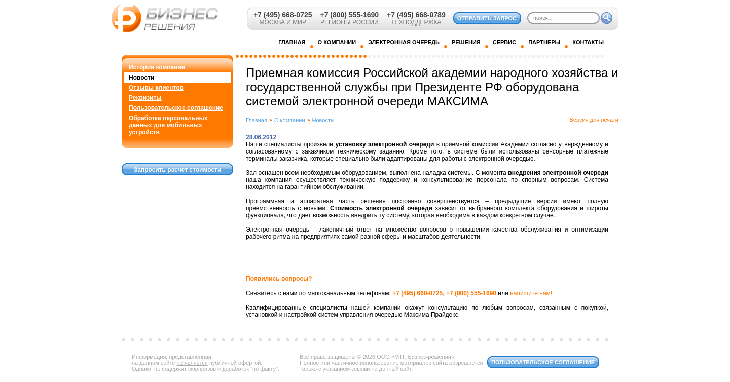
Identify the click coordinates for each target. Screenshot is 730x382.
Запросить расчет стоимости (178, 169)
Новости (141, 77)
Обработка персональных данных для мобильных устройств (168, 125)
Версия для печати (593, 120)
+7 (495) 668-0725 (282, 15)
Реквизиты (145, 97)
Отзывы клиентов (156, 87)
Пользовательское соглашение (176, 107)
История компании (157, 67)
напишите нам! (531, 293)
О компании (289, 120)
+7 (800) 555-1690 (349, 15)
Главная (256, 120)
